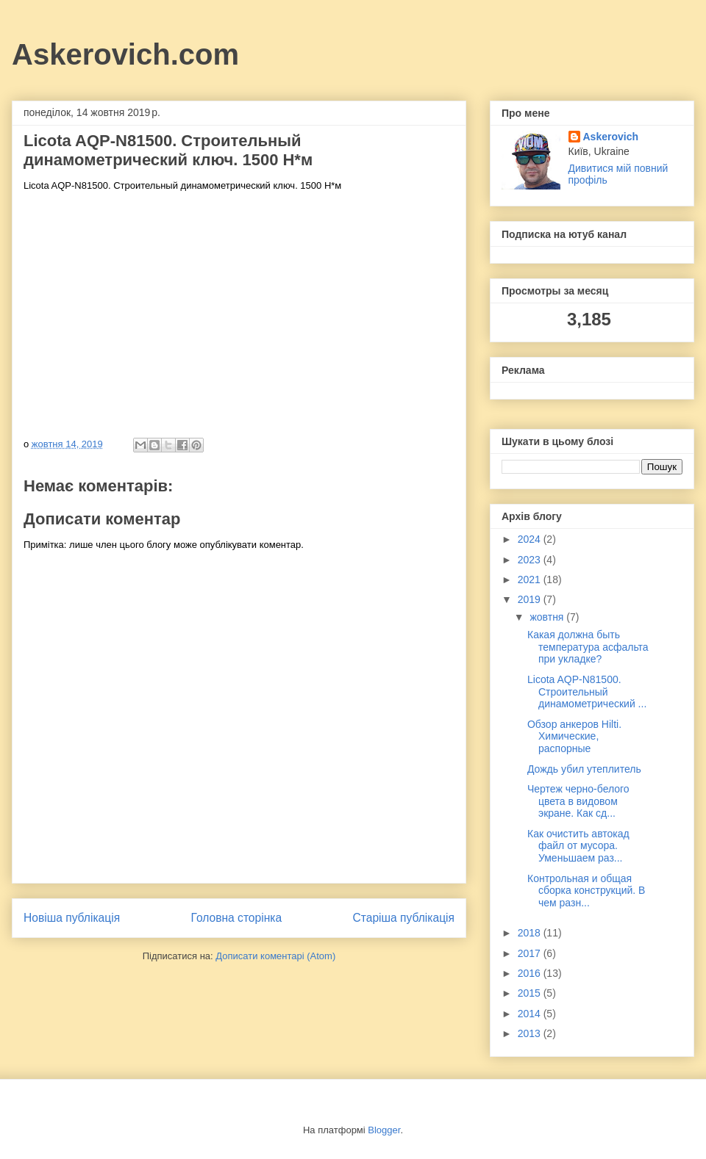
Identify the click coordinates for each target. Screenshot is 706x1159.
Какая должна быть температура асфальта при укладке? (588, 647)
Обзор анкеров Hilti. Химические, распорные (574, 736)
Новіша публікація (72, 917)
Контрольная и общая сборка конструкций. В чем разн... (586, 891)
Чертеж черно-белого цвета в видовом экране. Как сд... (578, 801)
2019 (530, 599)
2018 (530, 933)
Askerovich (610, 136)
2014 (530, 1013)
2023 (530, 560)
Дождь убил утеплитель (584, 769)
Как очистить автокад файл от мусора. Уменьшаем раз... (578, 846)
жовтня (548, 617)
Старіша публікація (403, 917)
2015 (530, 993)
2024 (530, 539)
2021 (530, 579)
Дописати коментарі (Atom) (275, 955)
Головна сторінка (236, 917)
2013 (530, 1033)
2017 (530, 953)
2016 (530, 973)
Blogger (384, 1129)
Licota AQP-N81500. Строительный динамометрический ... (586, 692)
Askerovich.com (125, 54)
